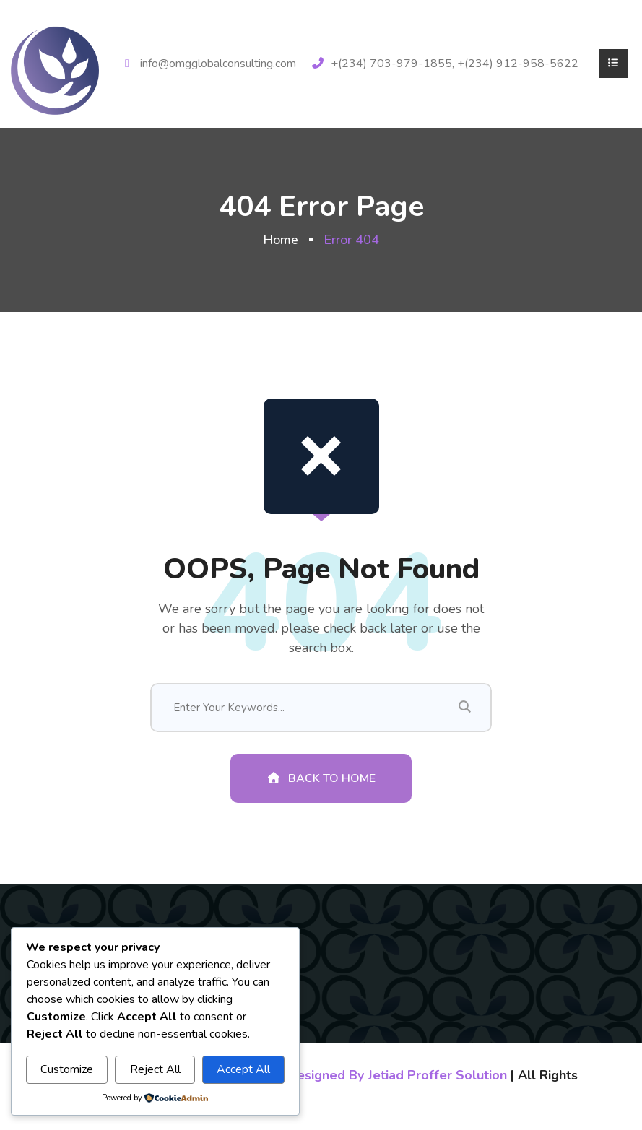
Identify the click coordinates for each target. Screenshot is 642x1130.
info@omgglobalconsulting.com (218, 63)
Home (280, 239)
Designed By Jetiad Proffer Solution (397, 1075)
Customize (66, 1069)
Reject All (155, 1069)
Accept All (243, 1069)
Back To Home (321, 778)
